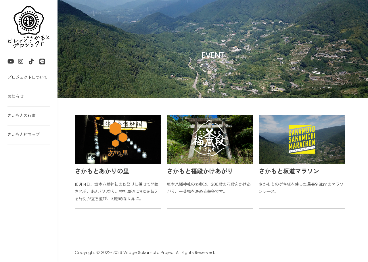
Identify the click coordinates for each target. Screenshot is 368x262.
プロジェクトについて (27, 77)
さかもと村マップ (23, 134)
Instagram (23, 62)
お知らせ (15, 96)
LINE (44, 62)
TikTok (34, 62)
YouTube (12, 62)
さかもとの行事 (21, 115)
